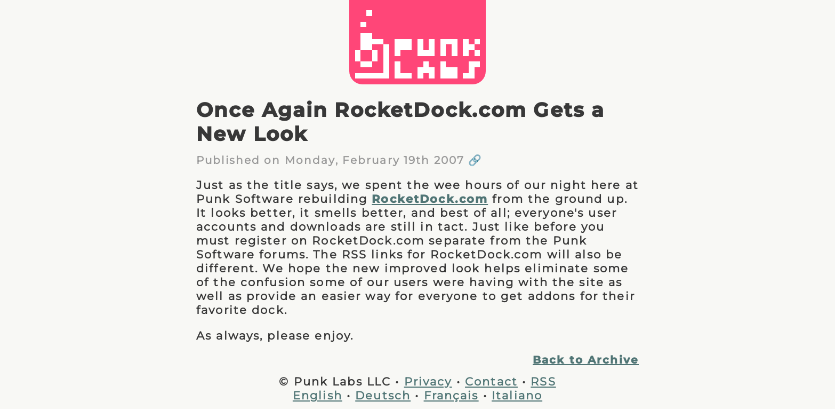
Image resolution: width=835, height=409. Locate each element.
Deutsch (383, 395)
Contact (491, 381)
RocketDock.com (430, 199)
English (317, 395)
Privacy (428, 381)
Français (451, 395)
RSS (543, 381)
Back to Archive (586, 359)
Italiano (517, 395)
